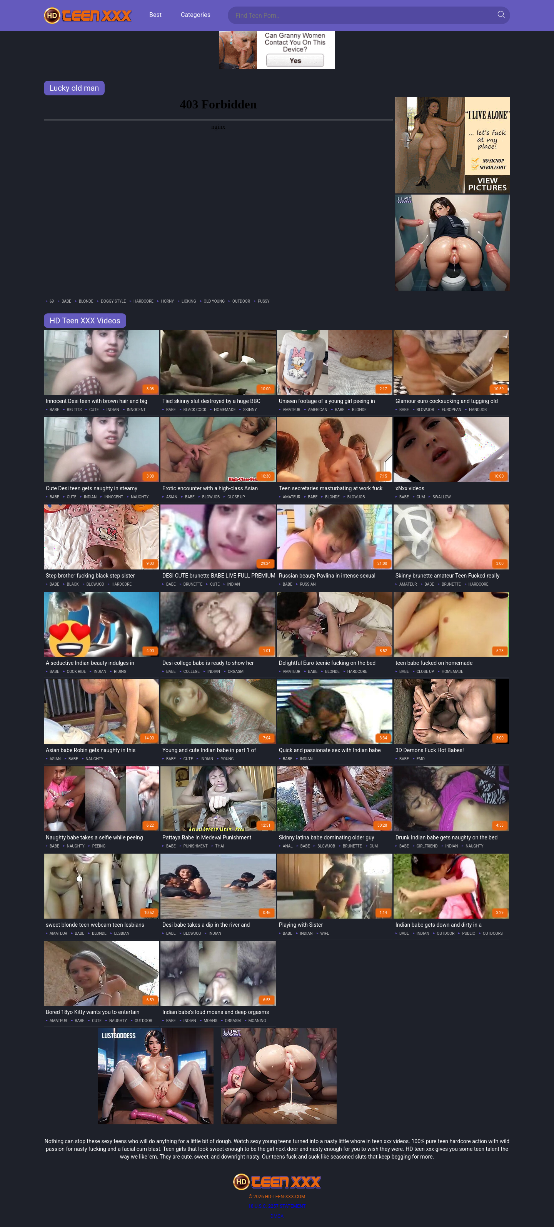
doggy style (113, 301)
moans (210, 1021)
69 (52, 301)
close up (236, 497)
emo (421, 759)
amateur (291, 410)
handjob (478, 410)
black (73, 584)
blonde (86, 301)
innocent (136, 410)
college (192, 671)
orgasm (236, 671)
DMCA (277, 1216)
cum (421, 497)
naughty (140, 497)
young (227, 759)
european (451, 410)
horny (167, 301)
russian (308, 584)
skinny (250, 410)
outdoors (493, 933)
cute (94, 410)
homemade (224, 410)
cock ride (76, 671)
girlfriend (427, 846)
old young (214, 301)
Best (155, 14)
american (317, 410)
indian (113, 410)
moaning (257, 1021)
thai (219, 846)
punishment (196, 846)
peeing (98, 846)
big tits (74, 410)
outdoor (241, 301)
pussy (264, 301)
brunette (193, 584)
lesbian (122, 933)
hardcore (143, 301)
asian (171, 497)
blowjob (425, 410)
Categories (195, 14)
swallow (441, 497)
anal (288, 846)
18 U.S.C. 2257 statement (276, 1206)
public (468, 933)
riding (120, 671)
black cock (195, 410)
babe (66, 301)
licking (189, 301)
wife (324, 933)
